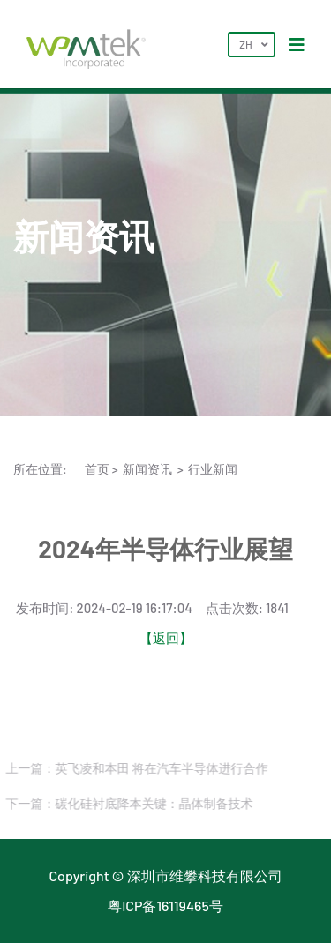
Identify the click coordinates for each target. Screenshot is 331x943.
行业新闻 (212, 468)
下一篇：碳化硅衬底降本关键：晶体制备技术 (128, 803)
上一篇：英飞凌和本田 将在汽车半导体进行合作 (135, 767)
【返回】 (165, 638)
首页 (97, 468)
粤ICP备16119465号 (165, 905)
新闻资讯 (147, 468)
